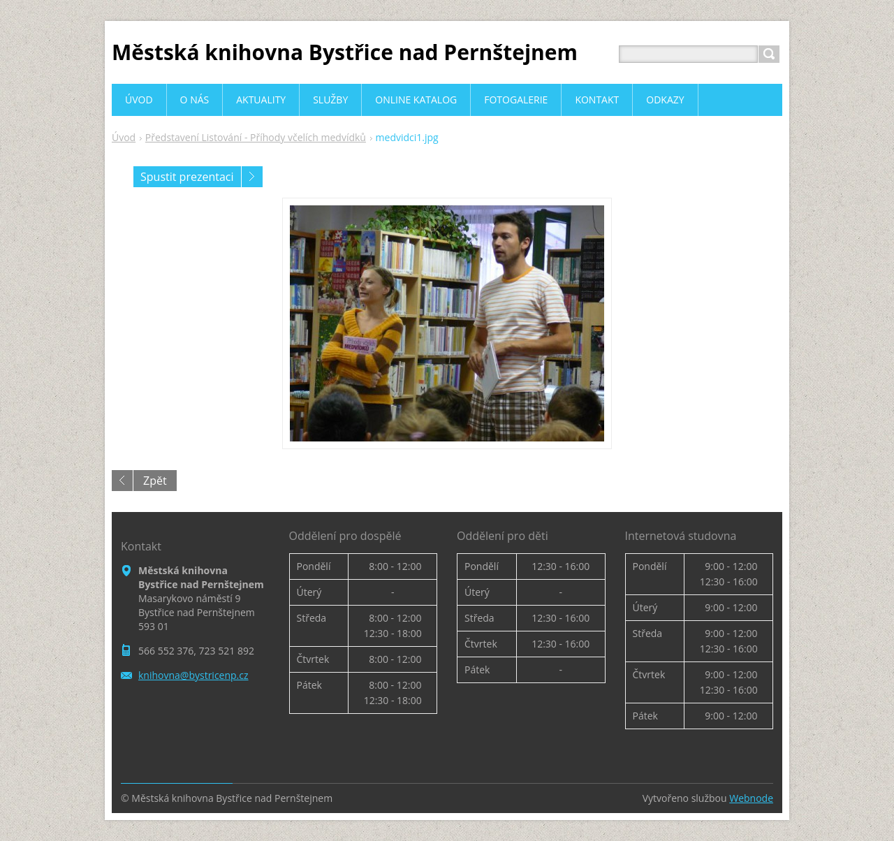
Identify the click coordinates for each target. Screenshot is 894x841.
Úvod (123, 137)
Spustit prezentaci (187, 176)
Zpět (155, 480)
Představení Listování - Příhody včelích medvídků (255, 137)
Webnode (751, 798)
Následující (252, 176)
